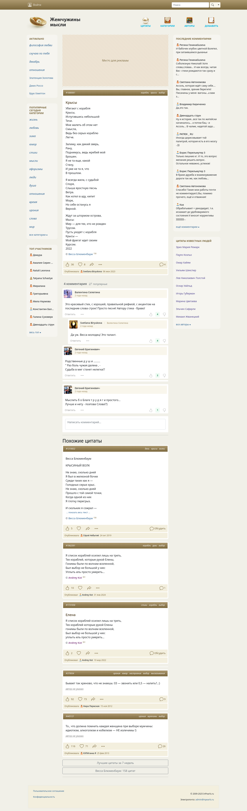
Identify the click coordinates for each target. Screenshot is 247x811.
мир (31, 227)
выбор (162, 92)
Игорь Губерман (185, 293)
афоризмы (36, 169)
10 (72, 587)
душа (32, 185)
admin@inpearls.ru (205, 799)
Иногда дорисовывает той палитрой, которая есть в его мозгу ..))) (196, 141)
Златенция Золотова (41, 78)
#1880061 (70, 92)
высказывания (158, 673)
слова (33, 218)
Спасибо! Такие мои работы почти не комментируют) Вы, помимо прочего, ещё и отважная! (196, 193)
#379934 (70, 673)
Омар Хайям (183, 262)
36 (72, 264)
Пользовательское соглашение (48, 791)
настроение (135, 673)
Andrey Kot (75, 577)
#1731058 (70, 605)
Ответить (70, 314)
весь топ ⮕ (35, 332)
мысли (33, 161)
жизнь (33, 119)
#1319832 (70, 448)
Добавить (211, 19)
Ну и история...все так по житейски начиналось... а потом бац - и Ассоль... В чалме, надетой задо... (196, 122)
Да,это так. (182, 107)
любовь (34, 128)
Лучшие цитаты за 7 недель (115, 763)
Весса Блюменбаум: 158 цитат (115, 771)
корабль (145, 92)
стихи (144, 605)
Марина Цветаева (186, 301)
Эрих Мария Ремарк (187, 247)
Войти (34, 5)
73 (85, 699)
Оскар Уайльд (184, 285)
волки (162, 448)
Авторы (189, 19)
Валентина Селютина (117, 323)
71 (86, 746)
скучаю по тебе (39, 53)
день (147, 448)
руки (155, 545)
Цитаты (146, 19)
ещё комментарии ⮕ (187, 226)
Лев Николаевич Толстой (190, 278)
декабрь (34, 62)
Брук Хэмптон (37, 93)
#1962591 (70, 545)
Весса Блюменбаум (80, 518)
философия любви (40, 45)
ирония (116, 673)
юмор (125, 673)
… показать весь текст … (78, 512)
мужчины (152, 716)
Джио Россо (36, 85)
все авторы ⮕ (183, 324)
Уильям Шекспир (186, 270)
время (33, 202)
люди (32, 177)
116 (73, 746)
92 (72, 699)
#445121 (70, 716)
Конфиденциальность (44, 796)
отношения (37, 70)
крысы (154, 92)
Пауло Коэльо (184, 254)
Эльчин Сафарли (186, 309)
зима (32, 136)
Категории (168, 19)
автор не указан (74, 688)
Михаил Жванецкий (187, 316)
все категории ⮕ (38, 234)
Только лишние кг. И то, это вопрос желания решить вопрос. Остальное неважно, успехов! (196, 160)
